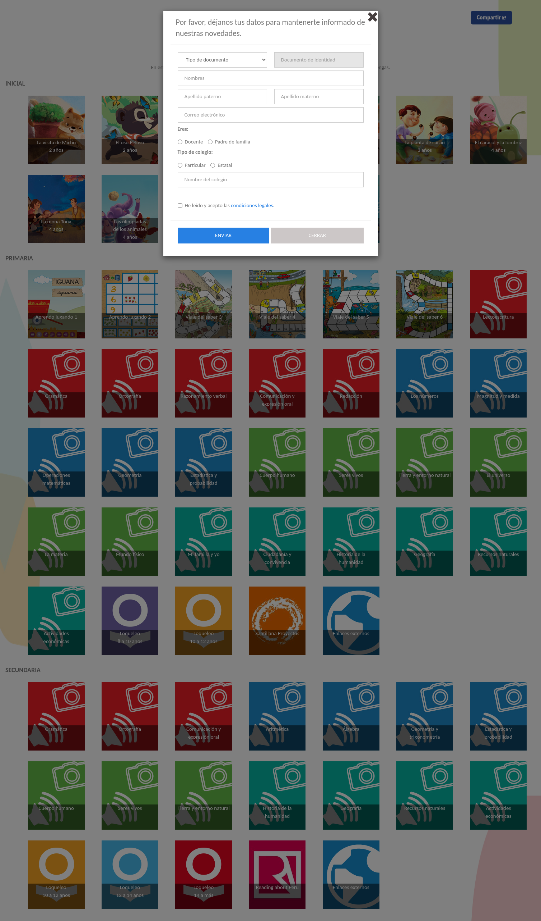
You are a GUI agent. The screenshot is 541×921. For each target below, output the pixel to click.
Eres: (183, 129)
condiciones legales (252, 205)
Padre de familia (229, 141)
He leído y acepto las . (226, 205)
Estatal (221, 165)
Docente (190, 141)
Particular (192, 165)
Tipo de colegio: (195, 152)
